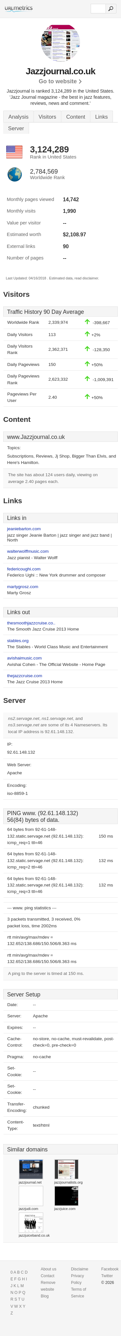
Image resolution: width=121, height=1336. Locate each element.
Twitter (107, 1276)
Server (16, 128)
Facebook (110, 1269)
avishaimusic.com (24, 658)
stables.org (18, 640)
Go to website (58, 81)
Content (75, 117)
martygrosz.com (22, 586)
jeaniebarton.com (24, 528)
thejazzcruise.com (24, 675)
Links (101, 117)
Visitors (47, 117)
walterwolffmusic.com (28, 551)
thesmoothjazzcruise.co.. (31, 623)
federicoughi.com (24, 569)
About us (48, 1269)
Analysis (18, 117)
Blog (45, 1296)
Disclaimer (80, 1269)
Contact (47, 1276)
